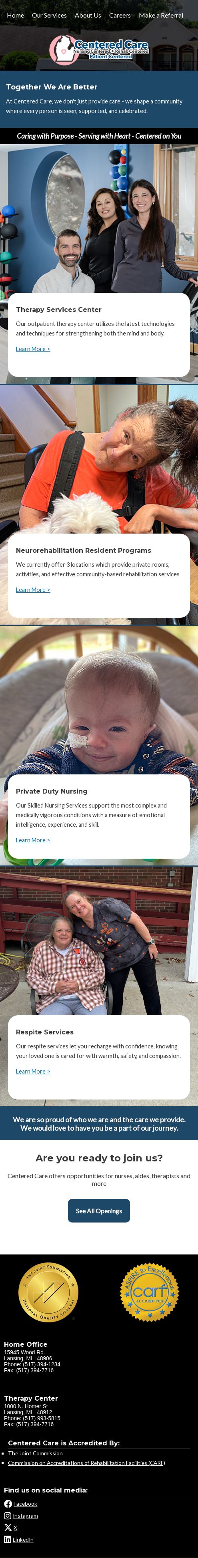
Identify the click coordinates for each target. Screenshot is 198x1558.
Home (15, 15)
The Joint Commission (35, 1453)
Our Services (49, 15)
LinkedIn (23, 1539)
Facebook (25, 1503)
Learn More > (33, 348)
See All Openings (99, 1211)
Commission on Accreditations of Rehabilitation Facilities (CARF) (86, 1462)
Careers (120, 15)
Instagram (25, 1515)
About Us (88, 15)
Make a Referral (161, 15)
